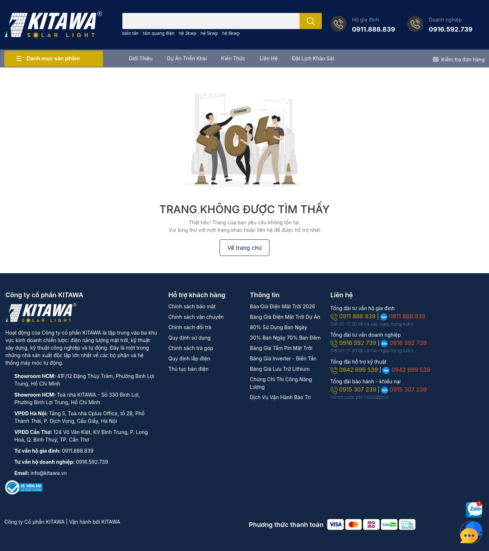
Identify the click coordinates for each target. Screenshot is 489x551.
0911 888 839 (353, 316)
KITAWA (111, 522)
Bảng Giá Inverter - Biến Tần (283, 358)
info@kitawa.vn (48, 473)
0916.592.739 (450, 29)
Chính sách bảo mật (191, 306)
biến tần (130, 33)
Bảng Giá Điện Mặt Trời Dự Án (285, 317)
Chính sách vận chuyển (196, 317)
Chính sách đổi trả (189, 327)
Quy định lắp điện (189, 358)
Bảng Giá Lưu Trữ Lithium (279, 369)
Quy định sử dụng (189, 338)
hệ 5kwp (209, 33)
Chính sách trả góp (190, 348)
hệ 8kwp (231, 33)
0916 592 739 (354, 342)
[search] (311, 21)
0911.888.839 (373, 29)
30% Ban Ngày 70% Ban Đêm (285, 338)
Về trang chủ (244, 247)
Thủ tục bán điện (188, 369)
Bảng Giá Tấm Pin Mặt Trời (281, 348)
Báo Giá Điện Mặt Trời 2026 (282, 306)
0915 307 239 (354, 389)
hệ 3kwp (188, 33)
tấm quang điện (158, 33)
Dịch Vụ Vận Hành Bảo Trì (280, 397)
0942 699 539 (355, 369)
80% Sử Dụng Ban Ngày (278, 327)
